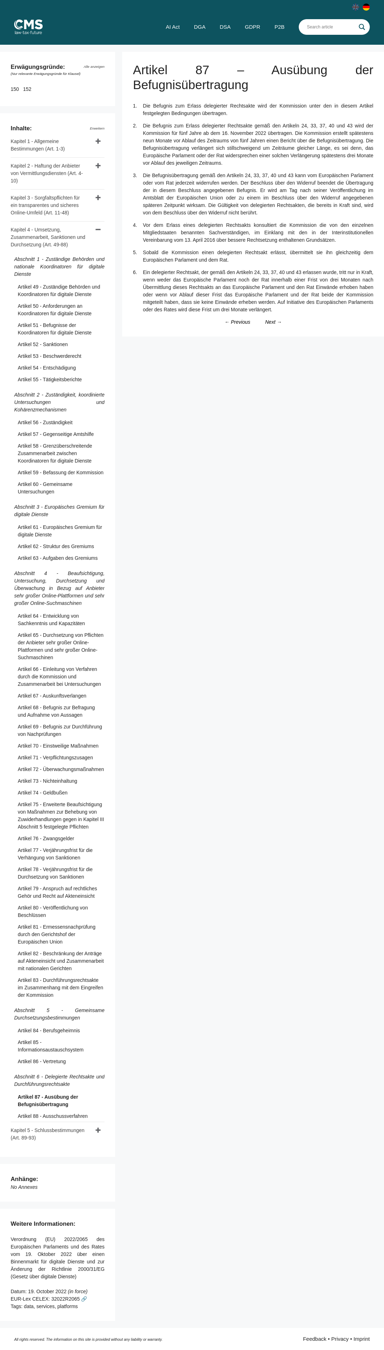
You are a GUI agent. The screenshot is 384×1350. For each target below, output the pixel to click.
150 (15, 89)
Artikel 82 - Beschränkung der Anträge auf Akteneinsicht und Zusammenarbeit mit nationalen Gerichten (61, 961)
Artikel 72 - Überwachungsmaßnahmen (61, 769)
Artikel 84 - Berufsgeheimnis (49, 1030)
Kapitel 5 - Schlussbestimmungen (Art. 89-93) (48, 1134)
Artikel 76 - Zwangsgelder (46, 838)
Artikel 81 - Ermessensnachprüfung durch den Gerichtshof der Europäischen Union (57, 934)
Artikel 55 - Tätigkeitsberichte (50, 379)
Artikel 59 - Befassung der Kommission (60, 472)
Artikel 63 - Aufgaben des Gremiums (58, 558)
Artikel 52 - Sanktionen (43, 344)
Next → (273, 322)
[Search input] (331, 27)
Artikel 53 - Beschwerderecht (49, 356)
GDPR (252, 27)
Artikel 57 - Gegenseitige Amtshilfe (56, 434)
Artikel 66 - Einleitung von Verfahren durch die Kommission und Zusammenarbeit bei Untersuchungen (59, 676)
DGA (200, 27)
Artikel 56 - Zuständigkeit (45, 422)
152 (28, 89)
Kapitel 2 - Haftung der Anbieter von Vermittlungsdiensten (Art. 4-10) (47, 173)
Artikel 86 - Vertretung (42, 1061)
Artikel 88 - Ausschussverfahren (53, 1116)
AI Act (173, 27)
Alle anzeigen (93, 67)
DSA (225, 27)
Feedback (314, 1339)
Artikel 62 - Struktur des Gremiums (56, 546)
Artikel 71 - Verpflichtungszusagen (55, 757)
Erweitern (97, 128)
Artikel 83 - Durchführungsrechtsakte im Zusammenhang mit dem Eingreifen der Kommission (60, 987)
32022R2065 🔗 (69, 1299)
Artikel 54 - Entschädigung (47, 368)
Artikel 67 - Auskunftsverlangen (52, 696)
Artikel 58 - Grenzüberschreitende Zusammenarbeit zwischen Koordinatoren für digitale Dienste (55, 453)
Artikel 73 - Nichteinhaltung (47, 781)
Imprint (361, 1339)
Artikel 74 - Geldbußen (42, 793)
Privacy (339, 1339)
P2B (280, 27)
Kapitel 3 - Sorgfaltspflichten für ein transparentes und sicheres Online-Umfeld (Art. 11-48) (45, 205)
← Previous (237, 322)
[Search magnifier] (362, 27)
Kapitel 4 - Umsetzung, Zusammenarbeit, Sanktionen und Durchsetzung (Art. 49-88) (48, 237)
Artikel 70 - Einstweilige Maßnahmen (58, 746)
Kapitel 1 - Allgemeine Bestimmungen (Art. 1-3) (38, 145)
